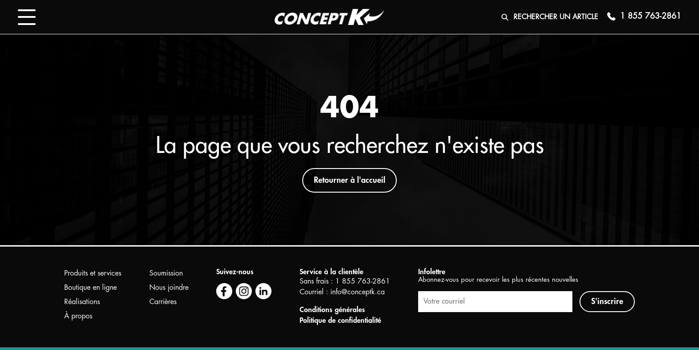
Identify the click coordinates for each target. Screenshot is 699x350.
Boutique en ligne (90, 287)
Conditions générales (332, 309)
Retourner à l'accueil (349, 180)
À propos (78, 316)
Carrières (163, 301)
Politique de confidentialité (340, 320)
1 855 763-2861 (362, 281)
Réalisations (82, 301)
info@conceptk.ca (357, 292)
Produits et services (92, 273)
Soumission (166, 273)
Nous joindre (169, 287)
